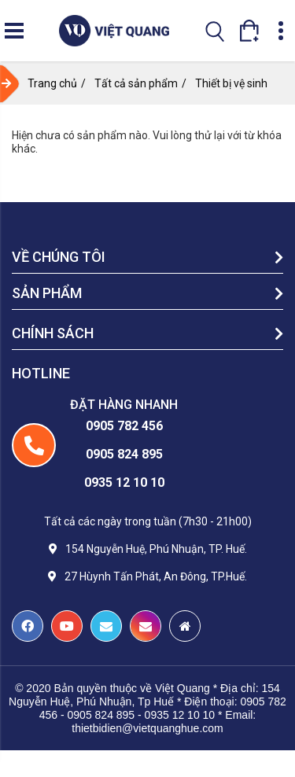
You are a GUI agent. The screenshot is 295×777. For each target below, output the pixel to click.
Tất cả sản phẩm (136, 83)
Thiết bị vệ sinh (231, 83)
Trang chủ (52, 83)
